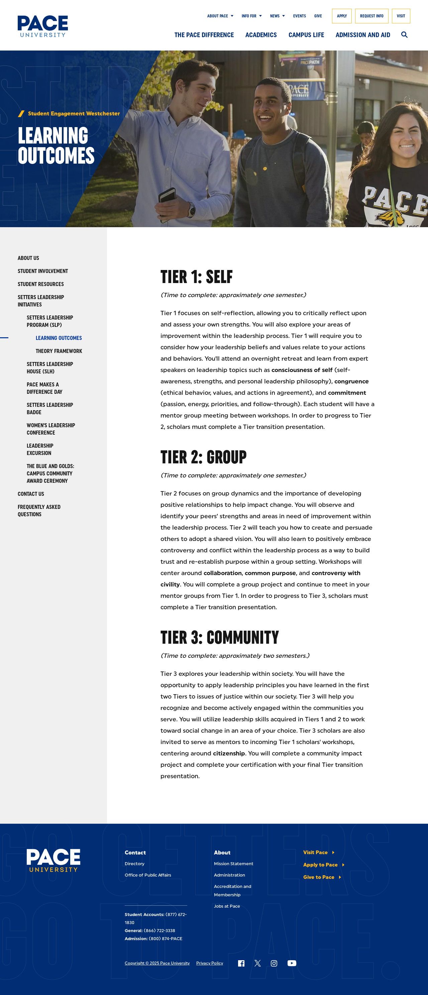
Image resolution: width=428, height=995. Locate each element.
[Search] (404, 35)
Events (299, 16)
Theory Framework (59, 351)
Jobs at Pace (227, 906)
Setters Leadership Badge (50, 409)
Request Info (372, 16)
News (275, 16)
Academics (261, 35)
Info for (249, 16)
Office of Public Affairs (148, 875)
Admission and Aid (363, 35)
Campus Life (306, 35)
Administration (229, 875)
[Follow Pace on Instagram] (274, 963)
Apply (342, 16)
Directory (134, 863)
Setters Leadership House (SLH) (50, 368)
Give (318, 16)
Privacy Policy (209, 963)
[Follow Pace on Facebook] (241, 963)
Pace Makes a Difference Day (45, 388)
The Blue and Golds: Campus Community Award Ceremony (50, 473)
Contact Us (31, 494)
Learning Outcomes (59, 338)
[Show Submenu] (230, 16)
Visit (401, 16)
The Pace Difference (204, 35)
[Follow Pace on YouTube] (292, 963)
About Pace (217, 16)
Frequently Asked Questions (39, 511)
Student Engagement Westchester (74, 114)
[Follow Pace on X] (257, 963)
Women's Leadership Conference (51, 429)
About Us (28, 258)
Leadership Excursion (40, 449)
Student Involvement (43, 271)
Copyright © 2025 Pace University (157, 963)
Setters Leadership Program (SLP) (50, 321)
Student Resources (41, 284)
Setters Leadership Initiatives (41, 301)
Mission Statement (233, 863)
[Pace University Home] (44, 26)
